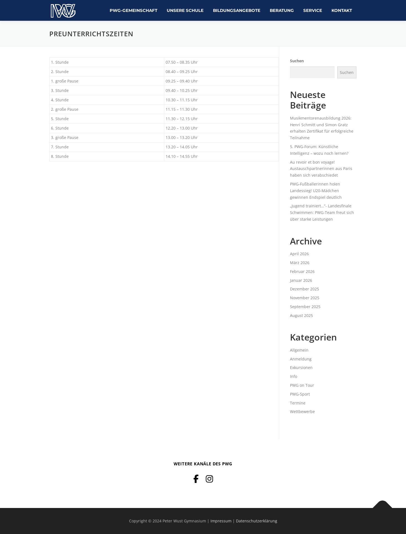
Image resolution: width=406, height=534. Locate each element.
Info (293, 376)
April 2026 (299, 253)
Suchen (297, 60)
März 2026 (299, 262)
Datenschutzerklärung (256, 520)
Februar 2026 (302, 271)
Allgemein (299, 350)
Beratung (282, 10)
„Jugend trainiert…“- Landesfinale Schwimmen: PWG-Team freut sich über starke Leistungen (322, 212)
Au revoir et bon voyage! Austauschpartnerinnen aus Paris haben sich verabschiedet (321, 168)
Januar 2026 (301, 280)
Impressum (221, 520)
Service (312, 10)
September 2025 (305, 306)
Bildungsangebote (236, 10)
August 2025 (301, 315)
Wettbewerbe (302, 411)
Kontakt (342, 10)
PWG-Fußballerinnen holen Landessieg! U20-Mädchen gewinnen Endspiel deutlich (316, 190)
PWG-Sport (300, 394)
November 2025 (304, 297)
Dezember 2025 (304, 288)
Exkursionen (301, 367)
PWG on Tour (302, 385)
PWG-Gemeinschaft (133, 10)
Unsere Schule (185, 10)
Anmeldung (301, 359)
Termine (297, 403)
